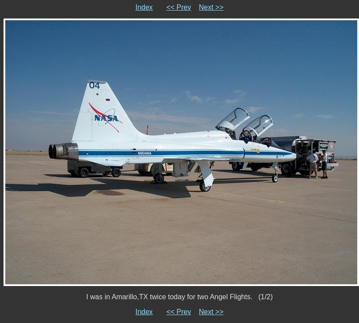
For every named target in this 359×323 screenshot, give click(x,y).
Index (144, 7)
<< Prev (178, 7)
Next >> (211, 7)
